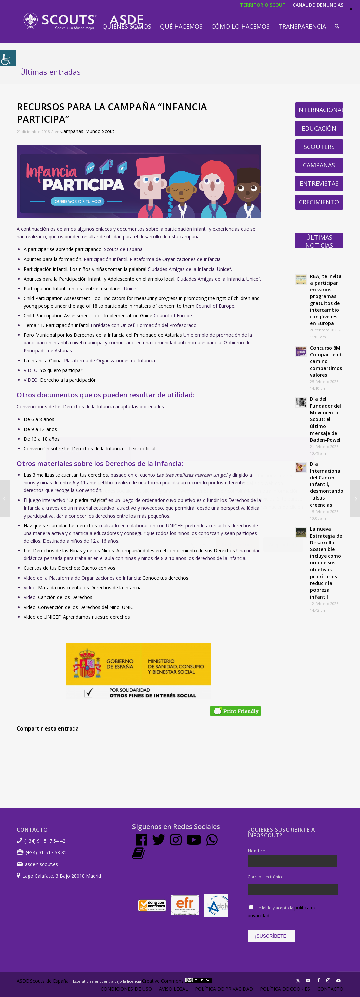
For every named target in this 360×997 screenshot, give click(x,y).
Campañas (71, 131)
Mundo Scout (99, 131)
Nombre (256, 851)
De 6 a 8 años (39, 419)
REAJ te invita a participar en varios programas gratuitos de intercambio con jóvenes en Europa (326, 300)
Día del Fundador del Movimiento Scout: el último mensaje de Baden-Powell (326, 419)
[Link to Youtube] (308, 980)
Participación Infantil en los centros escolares (73, 288)
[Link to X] (298, 980)
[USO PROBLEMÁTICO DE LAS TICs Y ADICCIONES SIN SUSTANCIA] (355, 498)
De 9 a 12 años (40, 429)
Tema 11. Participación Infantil (56, 325)
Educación (319, 128)
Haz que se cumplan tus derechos (60, 525)
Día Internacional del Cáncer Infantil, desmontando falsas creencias (326, 484)
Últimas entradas (50, 72)
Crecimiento (319, 202)
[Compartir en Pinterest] (112, 748)
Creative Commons (177, 981)
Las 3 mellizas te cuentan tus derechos (66, 475)
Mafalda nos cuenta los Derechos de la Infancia (90, 587)
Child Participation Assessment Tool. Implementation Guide (88, 315)
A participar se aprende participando (63, 249)
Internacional (320, 110)
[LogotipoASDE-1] (83, 21)
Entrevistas (319, 183)
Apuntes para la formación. (53, 259)
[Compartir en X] (57, 748)
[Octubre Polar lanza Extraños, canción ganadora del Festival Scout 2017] (5, 498)
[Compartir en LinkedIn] (139, 748)
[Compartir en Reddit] (220, 748)
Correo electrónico (266, 877)
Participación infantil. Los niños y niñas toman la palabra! (85, 269)
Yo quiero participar (61, 370)
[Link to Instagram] (328, 980)
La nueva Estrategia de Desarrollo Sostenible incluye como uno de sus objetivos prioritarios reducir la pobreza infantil (326, 563)
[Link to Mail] (338, 980)
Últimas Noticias (319, 240)
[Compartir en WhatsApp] (85, 748)
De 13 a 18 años (42, 439)
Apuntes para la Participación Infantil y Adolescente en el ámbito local (99, 279)
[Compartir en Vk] (193, 748)
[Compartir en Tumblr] (166, 748)
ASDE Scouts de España (43, 981)
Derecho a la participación (68, 380)
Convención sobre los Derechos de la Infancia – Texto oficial (89, 448)
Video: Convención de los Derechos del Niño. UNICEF (81, 607)
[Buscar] (336, 26)
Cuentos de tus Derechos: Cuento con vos (69, 568)
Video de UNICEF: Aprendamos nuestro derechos (77, 617)
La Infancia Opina (43, 360)
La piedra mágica (86, 500)
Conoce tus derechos (165, 577)
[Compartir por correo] (247, 748)
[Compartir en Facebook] (30, 748)
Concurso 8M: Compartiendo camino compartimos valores (327, 361)
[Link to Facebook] (318, 980)
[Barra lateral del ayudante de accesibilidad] (8, 58)
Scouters (319, 147)
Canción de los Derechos (65, 597)
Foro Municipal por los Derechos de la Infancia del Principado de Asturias (103, 335)
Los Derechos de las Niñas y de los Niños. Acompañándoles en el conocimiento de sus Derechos (129, 550)
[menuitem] (127, 26)
